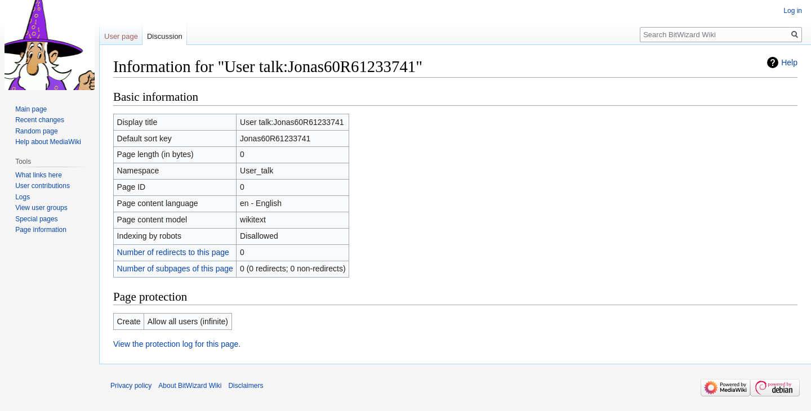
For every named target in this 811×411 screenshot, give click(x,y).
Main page (31, 109)
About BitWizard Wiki (189, 386)
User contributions (42, 186)
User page (121, 36)
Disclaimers (245, 386)
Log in (792, 11)
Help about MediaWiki (48, 142)
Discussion (164, 36)
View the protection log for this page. (176, 344)
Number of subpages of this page (175, 268)
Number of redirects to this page (173, 252)
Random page (36, 131)
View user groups (41, 208)
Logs (22, 197)
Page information (40, 230)
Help (789, 62)
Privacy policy (130, 386)
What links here (38, 175)
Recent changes (39, 120)
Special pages (36, 219)
